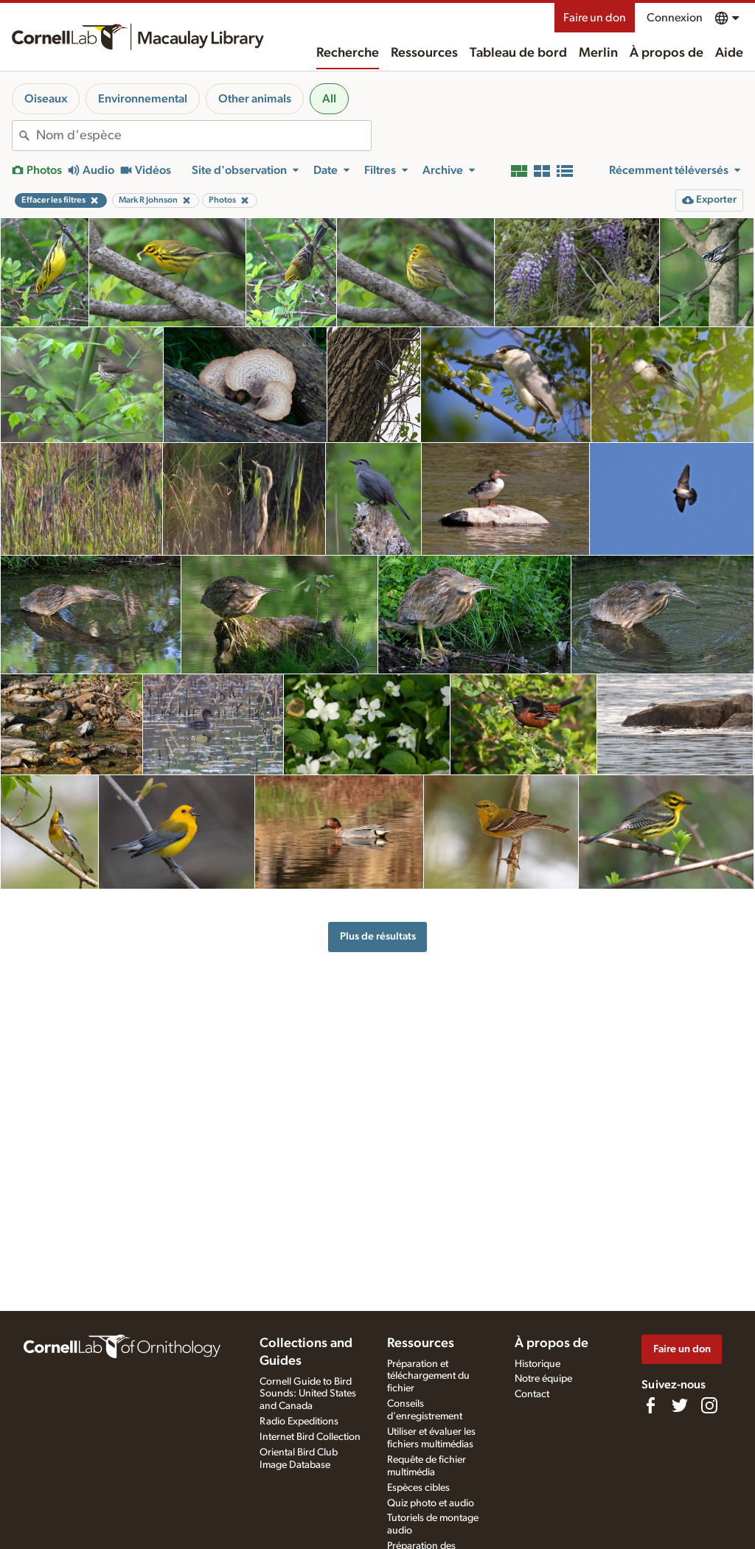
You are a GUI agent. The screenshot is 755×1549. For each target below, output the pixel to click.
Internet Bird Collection (310, 1437)
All (329, 99)
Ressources (424, 53)
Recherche (347, 53)
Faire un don (594, 18)
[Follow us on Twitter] (680, 1405)
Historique (537, 1364)
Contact (532, 1394)
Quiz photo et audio (430, 1503)
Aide (729, 53)
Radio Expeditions (299, 1421)
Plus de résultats (378, 936)
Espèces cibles (418, 1488)
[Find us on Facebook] (650, 1405)
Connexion (675, 18)
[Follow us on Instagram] (709, 1405)
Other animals (254, 99)
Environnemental (142, 99)
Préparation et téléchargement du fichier (428, 1376)
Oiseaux (45, 99)
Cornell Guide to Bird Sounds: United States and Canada (308, 1394)
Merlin (598, 53)
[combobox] (203, 135)
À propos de (666, 53)
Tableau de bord (518, 53)
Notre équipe (543, 1379)
